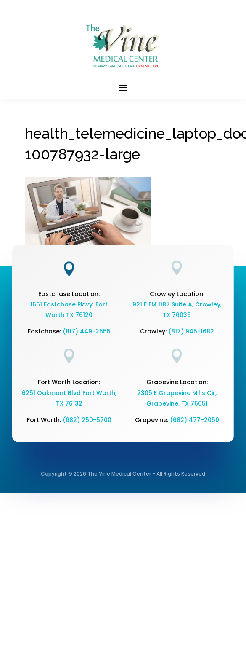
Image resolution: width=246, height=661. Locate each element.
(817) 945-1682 (191, 331)
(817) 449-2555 (87, 331)
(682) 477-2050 (194, 420)
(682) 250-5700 (87, 420)
